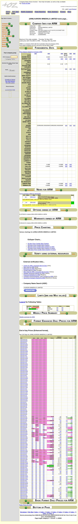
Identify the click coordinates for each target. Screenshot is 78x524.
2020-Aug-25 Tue (23, 379)
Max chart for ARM (29, 267)
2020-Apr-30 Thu (23, 488)
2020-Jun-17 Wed (24, 444)
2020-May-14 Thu (24, 475)
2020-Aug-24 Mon (24, 380)
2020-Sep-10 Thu (23, 363)
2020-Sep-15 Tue (23, 359)
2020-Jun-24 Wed (24, 437)
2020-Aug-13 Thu (23, 390)
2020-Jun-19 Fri (23, 441)
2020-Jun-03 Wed (24, 456)
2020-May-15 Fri (23, 473)
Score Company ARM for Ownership (30, 193)
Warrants (5, 32)
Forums (62, 11)
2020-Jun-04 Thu (23, 455)
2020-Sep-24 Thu (23, 350)
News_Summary (53, 11)
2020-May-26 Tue (24, 464)
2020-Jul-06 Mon (23, 427)
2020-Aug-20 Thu (23, 383)
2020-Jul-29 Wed (23, 404)
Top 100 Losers (10, 82)
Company (5, 23)
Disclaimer (23, 512)
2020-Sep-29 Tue (23, 346)
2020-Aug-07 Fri (23, 395)
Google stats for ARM (30, 270)
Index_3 (49, 512)
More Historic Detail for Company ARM (31, 52)
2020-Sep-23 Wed (24, 351)
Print (7, 13)
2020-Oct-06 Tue (23, 339)
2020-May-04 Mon (24, 485)
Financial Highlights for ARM (32, 275)
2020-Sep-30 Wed (24, 344)
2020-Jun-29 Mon (24, 433)
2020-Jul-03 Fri (23, 428)
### (35, 53)
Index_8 (45, 513)
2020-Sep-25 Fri (23, 348)
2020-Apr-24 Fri (23, 493)
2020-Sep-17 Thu (23, 356)
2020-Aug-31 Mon (24, 374)
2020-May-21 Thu (24, 468)
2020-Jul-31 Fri (23, 402)
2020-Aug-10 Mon (24, 394)
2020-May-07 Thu (24, 481)
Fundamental (6, 25)
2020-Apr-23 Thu (23, 495)
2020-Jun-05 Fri (23, 453)
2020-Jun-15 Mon (24, 447)
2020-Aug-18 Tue (23, 386)
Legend (22, 302)
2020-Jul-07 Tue (23, 426)
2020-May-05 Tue (24, 484)
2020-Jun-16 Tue (23, 445)
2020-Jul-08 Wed (23, 424)
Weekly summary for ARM (27, 317)
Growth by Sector (10, 79)
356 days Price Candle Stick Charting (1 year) (41, 246)
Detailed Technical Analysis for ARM (34, 273)
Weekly (4, 40)
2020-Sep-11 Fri (23, 362)
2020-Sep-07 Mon (24, 367)
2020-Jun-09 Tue (23, 452)
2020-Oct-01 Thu (23, 343)
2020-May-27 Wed (24, 463)
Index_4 (55, 512)
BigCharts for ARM (29, 269)
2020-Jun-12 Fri (23, 448)
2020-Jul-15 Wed (23, 418)
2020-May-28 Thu (24, 461)
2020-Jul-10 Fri (23, 422)
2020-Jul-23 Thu (23, 410)
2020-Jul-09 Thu (23, 423)
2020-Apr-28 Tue (23, 491)
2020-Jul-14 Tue (23, 419)
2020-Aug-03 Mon (24, 400)
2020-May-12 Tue (24, 477)
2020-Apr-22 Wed (24, 496)
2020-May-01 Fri (23, 487)
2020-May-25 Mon (24, 465)
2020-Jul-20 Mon (23, 414)
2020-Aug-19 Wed (24, 384)
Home (8, 11)
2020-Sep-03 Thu (23, 370)
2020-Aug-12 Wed (24, 391)
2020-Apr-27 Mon (23, 492)
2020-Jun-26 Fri (23, 435)
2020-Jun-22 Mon (24, 440)
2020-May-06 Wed (24, 483)
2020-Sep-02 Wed (24, 371)
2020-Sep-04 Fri (23, 368)
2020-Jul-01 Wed (23, 431)
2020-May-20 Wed (24, 469)
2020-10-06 (32, 202)
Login (70, 9)
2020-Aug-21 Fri (23, 382)
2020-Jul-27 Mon (23, 407)
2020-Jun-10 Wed (24, 451)
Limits (4, 38)
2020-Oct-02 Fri (23, 342)
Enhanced (5, 42)
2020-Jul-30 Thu (23, 403)
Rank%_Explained (26, 11)
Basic (3, 44)
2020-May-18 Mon (24, 472)
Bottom (4, 46)
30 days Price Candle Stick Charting (38, 243)
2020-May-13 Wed (24, 476)
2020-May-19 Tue (24, 471)
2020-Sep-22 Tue (23, 352)
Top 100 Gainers (10, 81)
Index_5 (61, 512)
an (25, 197)
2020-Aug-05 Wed (24, 398)
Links (13, 13)
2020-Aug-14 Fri (23, 388)
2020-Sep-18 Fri (23, 355)
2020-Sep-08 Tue (23, 366)
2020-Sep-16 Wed (24, 358)
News (3, 27)
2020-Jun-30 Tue (23, 432)
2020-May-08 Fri (23, 480)
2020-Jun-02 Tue (23, 457)
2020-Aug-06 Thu (23, 396)
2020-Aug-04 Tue (23, 399)
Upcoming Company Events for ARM (34, 278)
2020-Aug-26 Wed (24, 378)
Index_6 (67, 512)
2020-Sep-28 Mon (24, 347)
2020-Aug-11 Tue (23, 392)
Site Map (30, 512)
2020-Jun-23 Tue (23, 439)
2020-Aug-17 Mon (24, 387)
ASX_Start (15, 11)
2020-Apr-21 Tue (23, 497)
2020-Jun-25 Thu (23, 436)
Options (4, 30)
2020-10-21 (32, 197)
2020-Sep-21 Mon (24, 354)
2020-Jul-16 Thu (23, 416)
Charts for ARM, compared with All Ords (35, 265)
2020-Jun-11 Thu (23, 449)
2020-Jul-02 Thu (23, 430)
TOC (28, 24)
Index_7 (73, 512)
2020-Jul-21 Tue (23, 412)
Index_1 (37, 512)
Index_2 (43, 512)
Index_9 (51, 513)
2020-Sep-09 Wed (24, 364)
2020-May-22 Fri (23, 467)
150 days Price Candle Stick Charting (38, 245)
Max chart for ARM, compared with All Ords (36, 272)
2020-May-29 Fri (23, 460)
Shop (69, 11)
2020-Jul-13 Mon (23, 420)
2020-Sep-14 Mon (24, 360)
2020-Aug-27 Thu (23, 376)
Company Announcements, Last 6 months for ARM (38, 276)
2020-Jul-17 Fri (23, 415)
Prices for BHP (26, 3)
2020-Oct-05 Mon (23, 340)
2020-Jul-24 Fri (23, 408)
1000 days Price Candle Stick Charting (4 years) (42, 249)
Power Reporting (40, 11)
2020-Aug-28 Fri (23, 375)
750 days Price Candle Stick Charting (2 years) (41, 248)
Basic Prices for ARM (26, 505)
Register (74, 9)
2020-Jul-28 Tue (23, 406)
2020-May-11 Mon (24, 479)
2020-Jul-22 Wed (23, 411)
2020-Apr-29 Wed (24, 489)
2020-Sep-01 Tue (23, 372)
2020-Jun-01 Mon (24, 459)
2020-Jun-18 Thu (23, 443)
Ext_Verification (7, 36)
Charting (4, 34)
